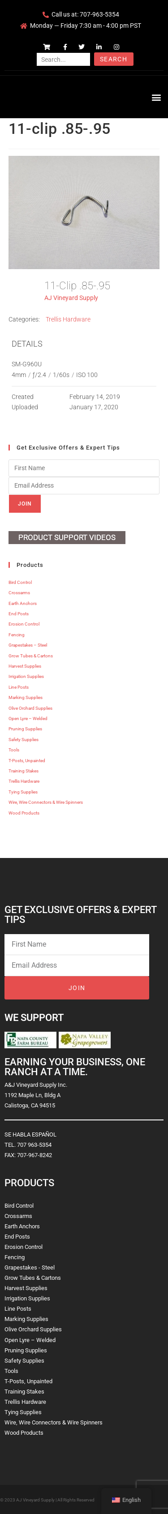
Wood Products (24, 813)
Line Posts (19, 687)
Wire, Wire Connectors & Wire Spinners (46, 802)
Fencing (17, 635)
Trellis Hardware (68, 319)
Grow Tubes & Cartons (31, 656)
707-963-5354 (99, 14)
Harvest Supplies (25, 666)
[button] (156, 97)
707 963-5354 (34, 1144)
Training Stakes (24, 771)
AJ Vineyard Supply (71, 297)
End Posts (19, 614)
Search (113, 59)
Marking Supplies (26, 697)
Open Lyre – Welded (28, 718)
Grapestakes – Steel (28, 645)
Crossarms (19, 593)
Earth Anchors (23, 603)
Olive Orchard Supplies (30, 708)
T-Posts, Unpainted (27, 760)
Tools (14, 750)
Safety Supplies (24, 739)
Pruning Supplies (25, 729)
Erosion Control (24, 624)
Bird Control (20, 582)
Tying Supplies (23, 792)
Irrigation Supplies (26, 676)
